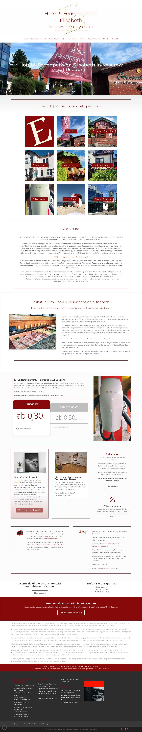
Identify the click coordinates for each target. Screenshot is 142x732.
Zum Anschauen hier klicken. (47, 698)
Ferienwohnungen (102, 165)
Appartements (71, 165)
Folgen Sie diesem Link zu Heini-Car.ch (49, 545)
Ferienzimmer (39, 165)
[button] (4, 727)
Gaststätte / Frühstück (103, 131)
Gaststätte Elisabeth (38, 39)
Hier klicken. (112, 486)
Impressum (18, 724)
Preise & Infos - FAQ (56, 39)
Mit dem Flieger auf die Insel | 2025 (109, 528)
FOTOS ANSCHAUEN (29, 510)
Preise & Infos (71, 199)
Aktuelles (105, 39)
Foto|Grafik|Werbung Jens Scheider (66, 729)
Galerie (82, 39)
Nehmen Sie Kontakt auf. (71, 612)
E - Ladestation (72, 39)
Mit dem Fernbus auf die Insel (46, 528)
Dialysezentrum (94, 39)
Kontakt (115, 39)
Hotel (26, 39)
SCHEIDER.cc (92, 729)
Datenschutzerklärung (40, 724)
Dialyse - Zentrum (103, 199)
